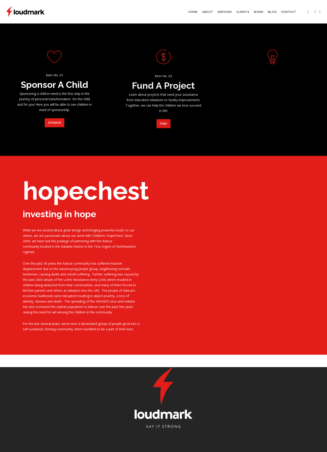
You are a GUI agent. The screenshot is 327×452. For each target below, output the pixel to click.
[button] (54, 122)
